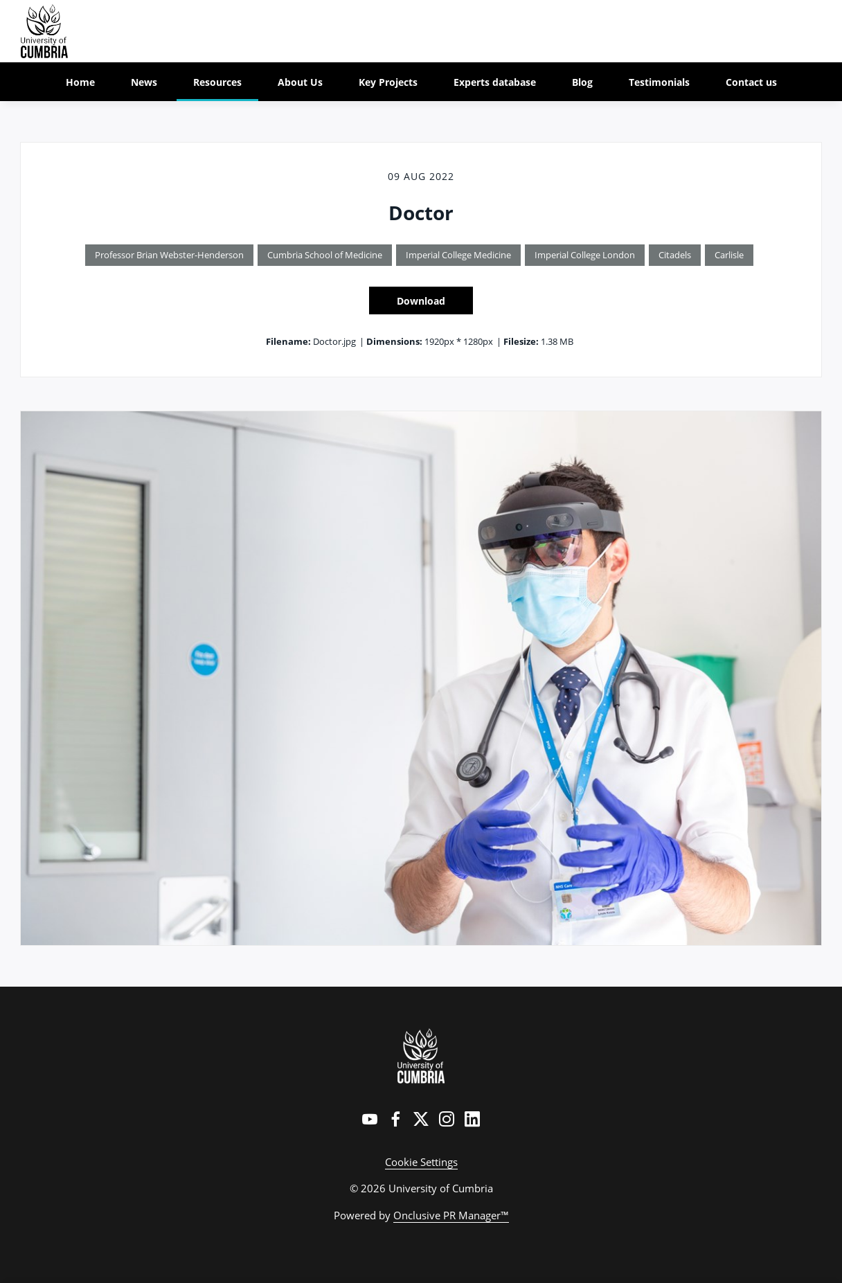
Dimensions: (394, 341)
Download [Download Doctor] (421, 300)
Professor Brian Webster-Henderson (169, 255)
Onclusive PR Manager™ (451, 1215)
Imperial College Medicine (458, 255)
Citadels (675, 255)
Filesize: (521, 341)
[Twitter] (421, 1119)
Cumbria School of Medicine (324, 255)
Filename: (288, 341)
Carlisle (729, 255)
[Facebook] (395, 1119)
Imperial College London (585, 255)
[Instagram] (446, 1119)
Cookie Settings (421, 1162)
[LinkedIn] (472, 1119)
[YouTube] (369, 1119)
